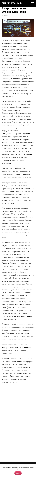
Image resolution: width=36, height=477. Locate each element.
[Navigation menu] (32, 3)
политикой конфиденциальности (18, 469)
